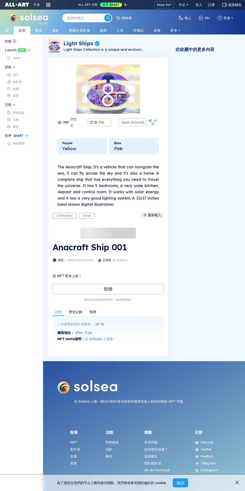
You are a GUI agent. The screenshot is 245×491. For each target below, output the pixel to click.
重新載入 (152, 215)
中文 (182, 5)
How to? (164, 4)
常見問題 (151, 442)
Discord (204, 442)
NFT (73, 442)
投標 (108, 289)
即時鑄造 (112, 442)
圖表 (109, 456)
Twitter (203, 449)
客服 (223, 18)
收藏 (73, 456)
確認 (180, 482)
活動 (109, 449)
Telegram (205, 463)
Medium (204, 456)
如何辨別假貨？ (124, 299)
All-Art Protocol (156, 470)
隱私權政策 (152, 463)
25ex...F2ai (83, 333)
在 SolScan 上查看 (99, 339)
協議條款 (151, 456)
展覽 (73, 463)
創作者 (75, 449)
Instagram (206, 470)
